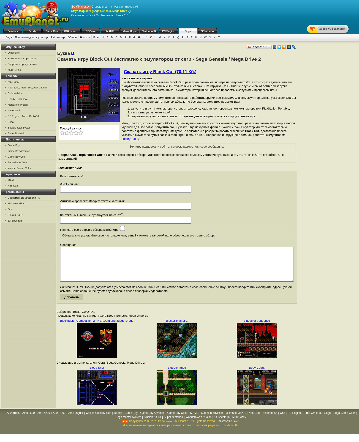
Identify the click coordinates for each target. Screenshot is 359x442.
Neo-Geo (13, 185)
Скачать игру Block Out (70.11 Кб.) (160, 71)
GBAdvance (71, 31)
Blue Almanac (177, 374)
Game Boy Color (17, 156)
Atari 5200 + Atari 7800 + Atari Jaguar (60, 419)
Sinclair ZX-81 (16, 215)
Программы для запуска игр (31, 37)
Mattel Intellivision (18, 104)
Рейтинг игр (58, 37)
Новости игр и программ (22, 58)
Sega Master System (19, 127)
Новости (85, 37)
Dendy (32, 31)
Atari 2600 (13, 81)
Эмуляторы (13, 419)
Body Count (256, 374)
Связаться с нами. (228, 428)
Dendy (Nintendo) (17, 99)
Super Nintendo (16, 133)
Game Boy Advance (19, 151)
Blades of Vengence (257, 327)
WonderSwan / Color (19, 168)
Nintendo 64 (149, 31)
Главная (13, 31)
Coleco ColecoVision (98, 419)
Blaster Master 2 (177, 327)
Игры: (96, 37)
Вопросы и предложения (22, 64)
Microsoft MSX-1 (17, 203)
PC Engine (168, 31)
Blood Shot (97, 374)
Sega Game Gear (17, 162)
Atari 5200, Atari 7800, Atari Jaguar (27, 87)
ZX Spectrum (15, 220)
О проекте (14, 52)
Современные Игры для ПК (24, 197)
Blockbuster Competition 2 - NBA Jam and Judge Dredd (96, 327)
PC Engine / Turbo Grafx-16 (23, 116)
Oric (10, 209)
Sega (188, 31)
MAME (110, 31)
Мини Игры (130, 31)
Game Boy (52, 31)
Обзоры (72, 37)
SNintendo (207, 31)
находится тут (131, 138)
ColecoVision (15, 93)
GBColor (90, 31)
